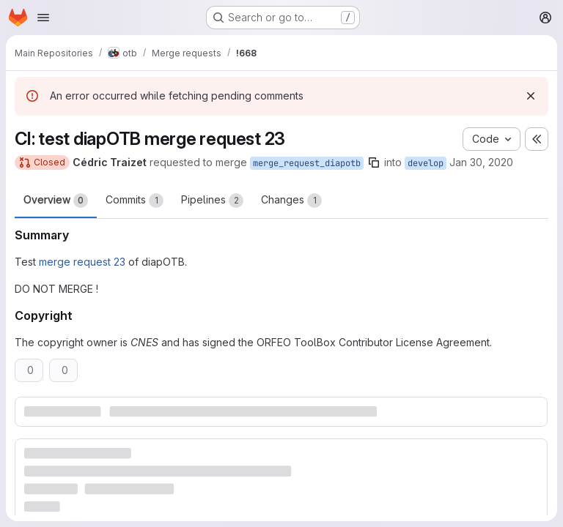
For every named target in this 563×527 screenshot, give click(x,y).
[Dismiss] (531, 96)
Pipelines (212, 200)
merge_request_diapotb (307, 163)
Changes (291, 200)
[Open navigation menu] (43, 17)
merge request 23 (82, 261)
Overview (55, 200)
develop (426, 163)
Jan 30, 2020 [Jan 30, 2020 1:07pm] (481, 162)
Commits (134, 200)
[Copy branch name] (374, 162)
